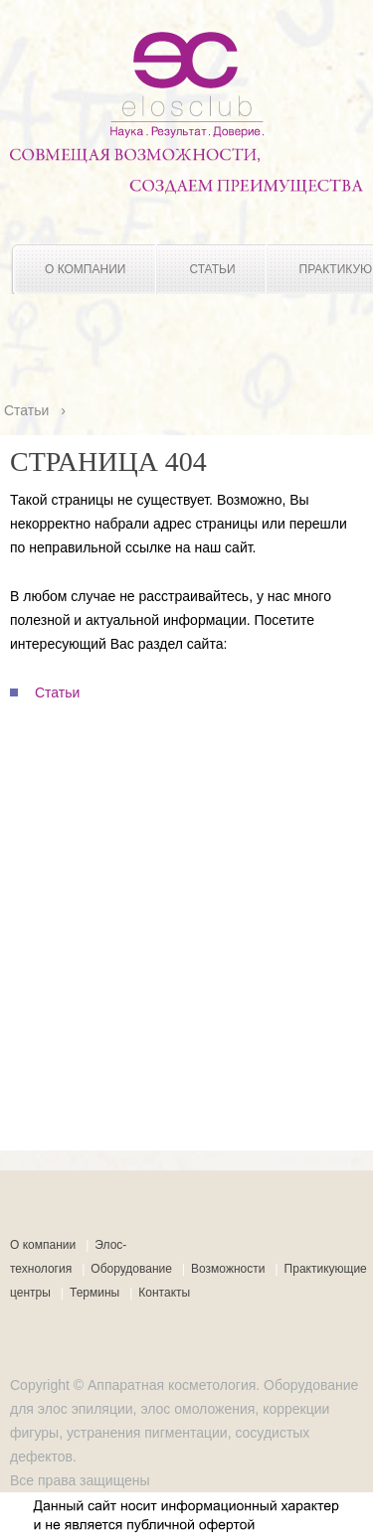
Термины (94, 1293)
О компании (85, 269)
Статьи (212, 269)
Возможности (228, 1269)
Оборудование (131, 1269)
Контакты (164, 1293)
